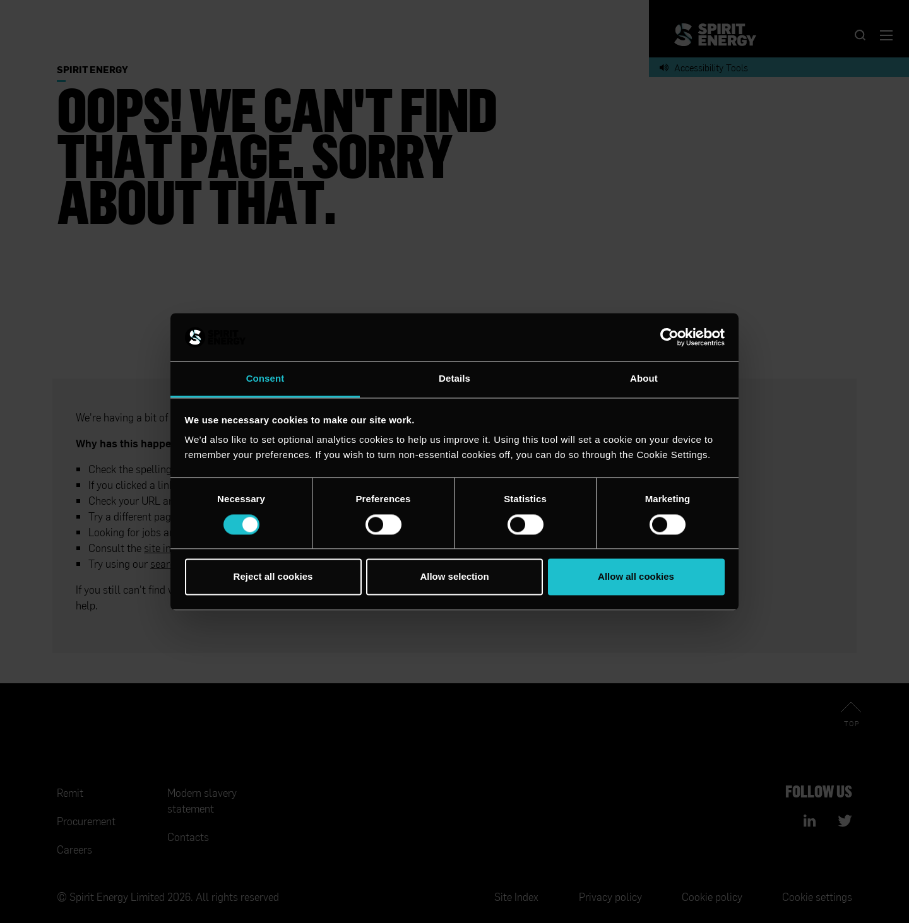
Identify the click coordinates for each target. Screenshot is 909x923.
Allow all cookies (636, 577)
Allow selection (454, 577)
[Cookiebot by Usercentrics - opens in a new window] (669, 336)
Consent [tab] (265, 378)
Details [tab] (454, 378)
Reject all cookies (273, 577)
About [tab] (644, 378)
